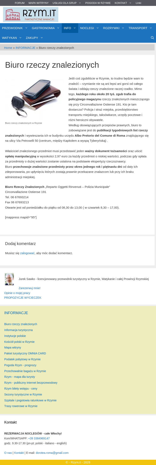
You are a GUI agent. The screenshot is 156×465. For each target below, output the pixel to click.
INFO (71, 28)
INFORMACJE (26, 47)
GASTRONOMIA (47, 28)
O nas (8, 452)
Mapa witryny (12, 347)
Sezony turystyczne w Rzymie (23, 394)
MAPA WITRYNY (39, 2)
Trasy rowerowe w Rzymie (21, 406)
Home (8, 47)
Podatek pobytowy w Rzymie (22, 359)
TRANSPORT (141, 28)
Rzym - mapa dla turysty (19, 376)
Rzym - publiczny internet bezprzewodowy (30, 382)
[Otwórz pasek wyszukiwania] (152, 38)
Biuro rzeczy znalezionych (20, 324)
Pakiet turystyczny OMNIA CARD (25, 353)
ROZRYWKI (115, 28)
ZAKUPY (35, 38)
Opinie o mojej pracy (17, 293)
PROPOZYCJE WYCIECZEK (22, 297)
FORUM (20, 2)
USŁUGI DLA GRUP (68, 3)
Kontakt (19, 452)
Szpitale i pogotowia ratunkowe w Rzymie (30, 400)
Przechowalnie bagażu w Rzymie (25, 371)
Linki (138, 2)
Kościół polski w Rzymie (19, 341)
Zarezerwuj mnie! (29, 288)
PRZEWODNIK (16, 28)
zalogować (27, 253)
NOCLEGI (90, 28)
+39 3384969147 (39, 438)
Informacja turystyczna (18, 330)
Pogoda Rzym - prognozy (20, 365)
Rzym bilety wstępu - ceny (20, 388)
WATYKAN (13, 38)
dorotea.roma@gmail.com (52, 452)
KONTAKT (124, 3)
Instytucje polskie (15, 336)
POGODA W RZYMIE (98, 2)
